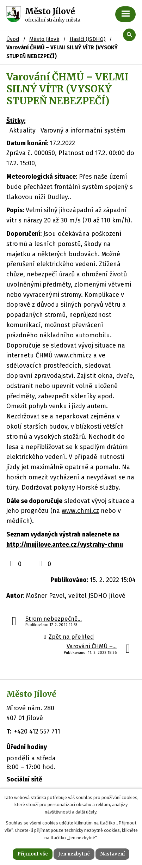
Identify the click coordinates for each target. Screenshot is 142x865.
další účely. (86, 812)
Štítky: (15, 121)
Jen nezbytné (74, 854)
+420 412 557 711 (37, 731)
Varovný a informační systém (83, 130)
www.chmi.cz (80, 511)
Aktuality (23, 130)
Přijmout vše (32, 854)
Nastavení (112, 854)
